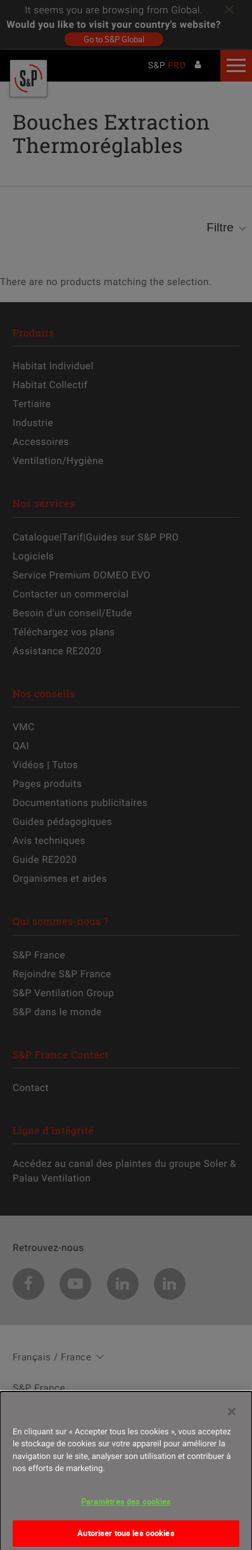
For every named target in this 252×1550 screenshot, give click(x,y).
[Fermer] (232, 1418)
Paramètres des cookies (126, 1508)
